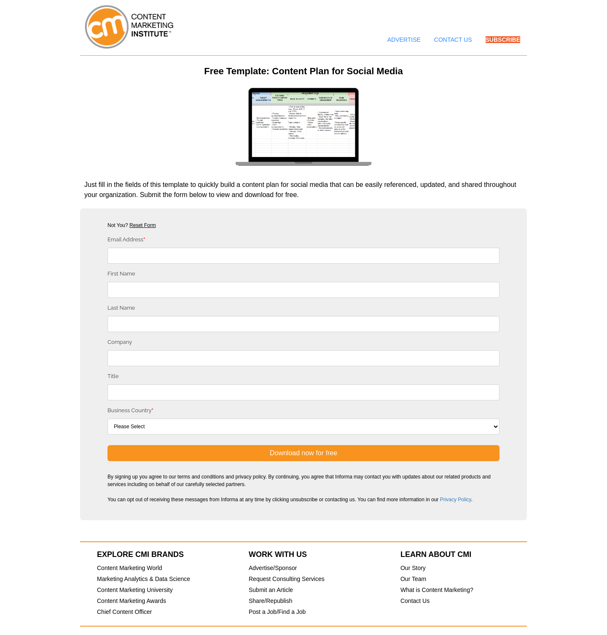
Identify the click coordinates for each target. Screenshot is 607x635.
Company (119, 342)
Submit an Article (271, 589)
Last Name (121, 308)
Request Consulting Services (287, 579)
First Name (121, 273)
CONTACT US (453, 39)
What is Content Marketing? (436, 589)
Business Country (130, 410)
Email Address (126, 239)
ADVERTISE (404, 39)
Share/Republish (271, 600)
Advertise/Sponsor (273, 568)
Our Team (413, 579)
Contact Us (415, 600)
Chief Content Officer (124, 611)
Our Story (413, 568)
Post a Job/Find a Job (277, 611)
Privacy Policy (455, 500)
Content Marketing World (129, 568)
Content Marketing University (135, 589)
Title (112, 376)
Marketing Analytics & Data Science (143, 579)
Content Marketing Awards (131, 600)
